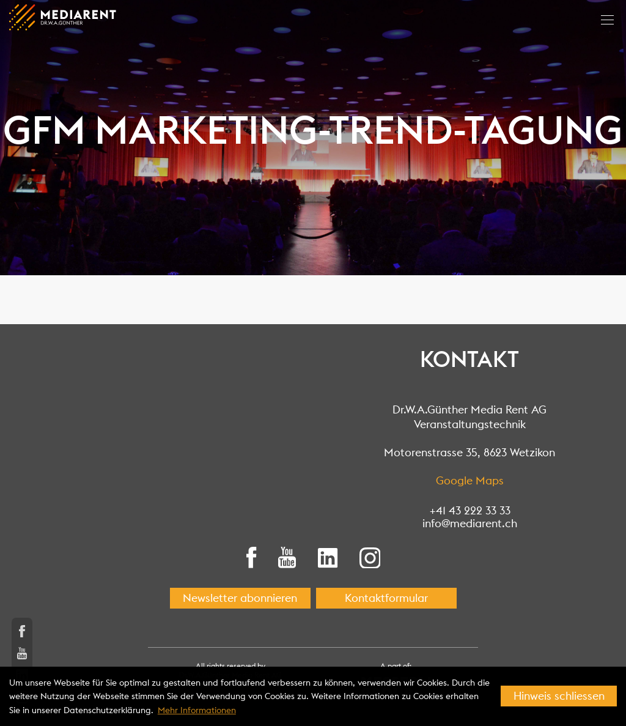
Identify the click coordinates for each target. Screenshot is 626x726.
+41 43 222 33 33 (469, 510)
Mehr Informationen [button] (197, 710)
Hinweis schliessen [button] (559, 695)
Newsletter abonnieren (240, 597)
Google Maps (470, 480)
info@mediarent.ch (469, 523)
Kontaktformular (386, 597)
